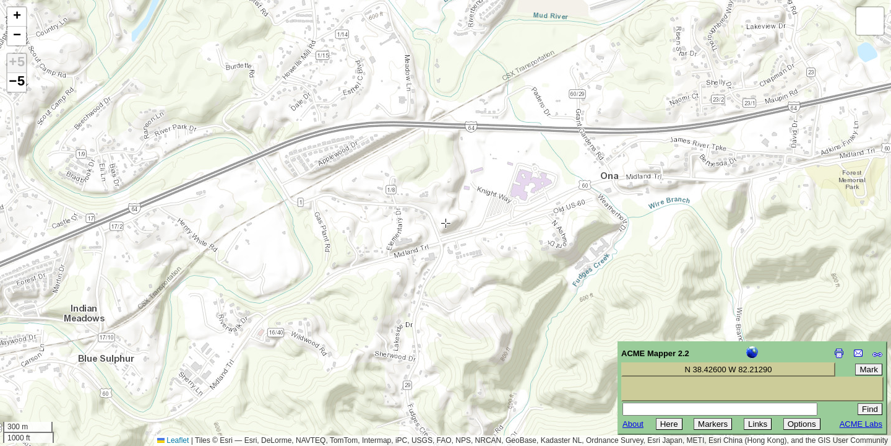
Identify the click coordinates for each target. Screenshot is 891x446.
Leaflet (173, 440)
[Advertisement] (65, 358)
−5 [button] (17, 82)
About (633, 424)
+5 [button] (17, 63)
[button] (16, 17)
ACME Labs (861, 424)
